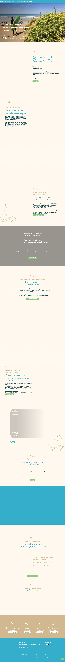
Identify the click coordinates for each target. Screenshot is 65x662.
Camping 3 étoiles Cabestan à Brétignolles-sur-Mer (26, 288)
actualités (39, 632)
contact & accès (54, 632)
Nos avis (35, 81)
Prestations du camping (32, 298)
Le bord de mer (32, 257)
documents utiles (13, 632)
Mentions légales (36, 658)
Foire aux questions (32, 575)
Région (32, 480)
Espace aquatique (38, 215)
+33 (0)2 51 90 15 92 (23, 646)
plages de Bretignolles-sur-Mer (37, 251)
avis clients (27, 632)
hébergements (9, 394)
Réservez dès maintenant (31, 1)
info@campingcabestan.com (24, 647)
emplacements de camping (24, 386)
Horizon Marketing (28, 658)
